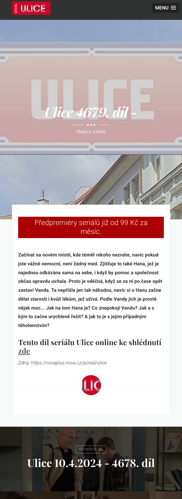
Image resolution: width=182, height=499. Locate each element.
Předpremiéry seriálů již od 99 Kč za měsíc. (91, 227)
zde (24, 351)
